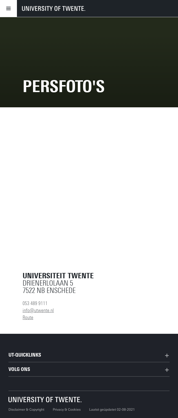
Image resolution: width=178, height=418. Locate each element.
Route (28, 317)
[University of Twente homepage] (53, 8)
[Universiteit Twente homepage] (45, 400)
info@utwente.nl (38, 310)
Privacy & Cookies (67, 410)
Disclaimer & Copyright (26, 410)
